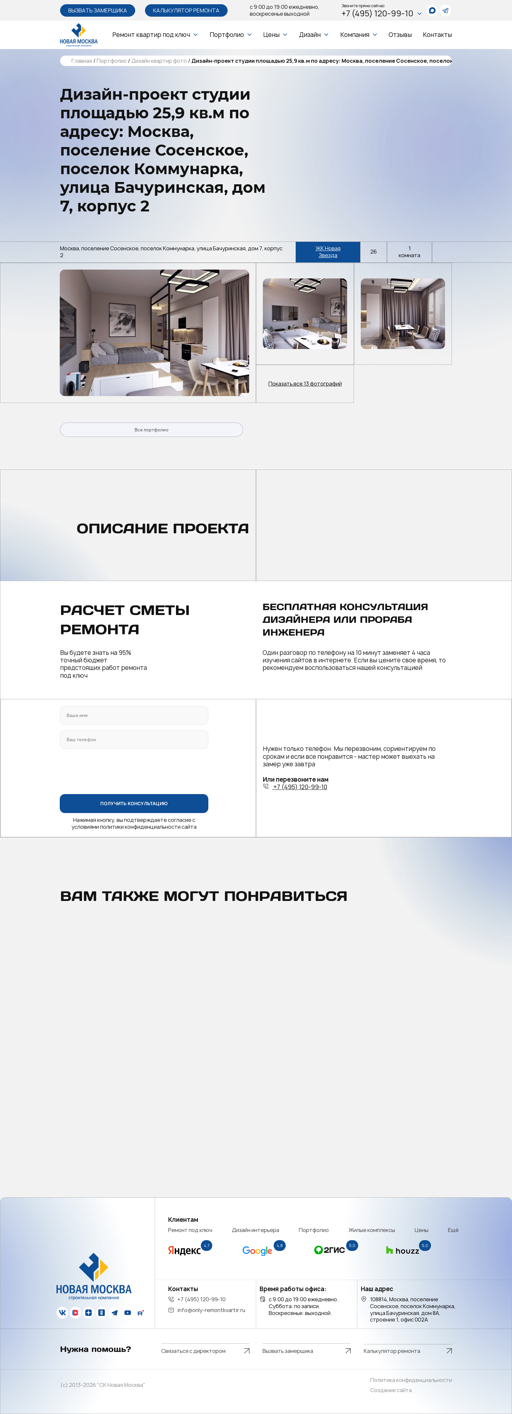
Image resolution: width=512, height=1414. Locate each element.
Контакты (437, 35)
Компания (354, 35)
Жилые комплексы (372, 1230)
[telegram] (445, 10)
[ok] (101, 1313)
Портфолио (227, 35)
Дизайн (310, 35)
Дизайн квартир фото (159, 61)
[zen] (88, 1313)
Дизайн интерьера (255, 1230)
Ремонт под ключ (190, 1230)
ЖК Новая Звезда (328, 252)
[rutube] (141, 1313)
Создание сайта (391, 1390)
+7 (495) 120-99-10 (382, 13)
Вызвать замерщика (97, 10)
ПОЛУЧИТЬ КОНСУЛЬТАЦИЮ (134, 804)
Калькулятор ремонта (186, 10)
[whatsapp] (432, 10)
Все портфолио (151, 430)
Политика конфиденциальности (411, 1380)
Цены (271, 35)
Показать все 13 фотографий (305, 383)
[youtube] (128, 1313)
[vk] (62, 1313)
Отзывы (400, 35)
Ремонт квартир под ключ (151, 35)
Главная (82, 61)
